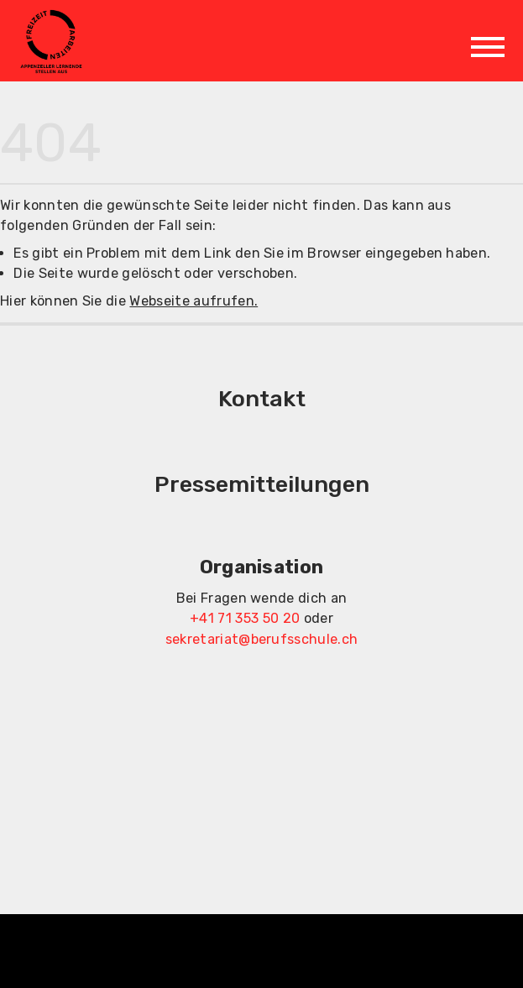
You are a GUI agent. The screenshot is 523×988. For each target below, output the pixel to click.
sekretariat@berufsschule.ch (261, 639)
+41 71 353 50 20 (245, 618)
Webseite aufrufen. (193, 301)
